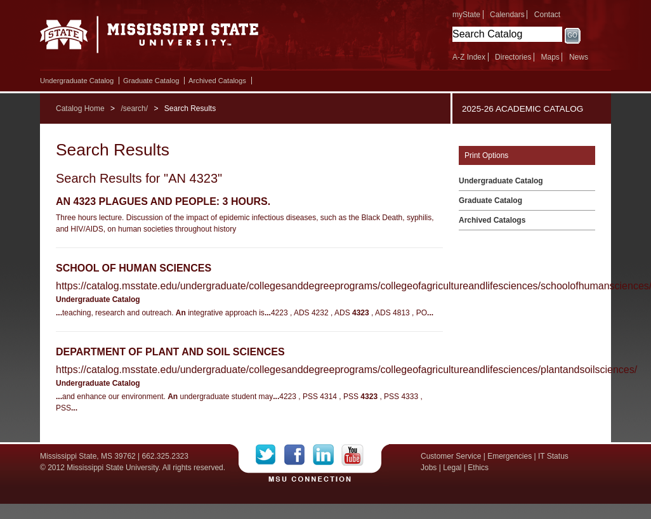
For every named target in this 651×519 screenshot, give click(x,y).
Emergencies (509, 456)
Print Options (486, 155)
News (578, 57)
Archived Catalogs (217, 80)
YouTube (352, 455)
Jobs (429, 467)
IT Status (553, 456)
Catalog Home (80, 108)
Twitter (270, 455)
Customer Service (451, 456)
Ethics (478, 467)
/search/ (134, 108)
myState (466, 14)
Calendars (507, 14)
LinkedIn (327, 455)
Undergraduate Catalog (77, 80)
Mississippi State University (149, 38)
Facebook (298, 455)
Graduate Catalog (151, 80)
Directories (513, 57)
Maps (550, 57)
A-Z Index (468, 57)
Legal (452, 467)
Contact (547, 14)
